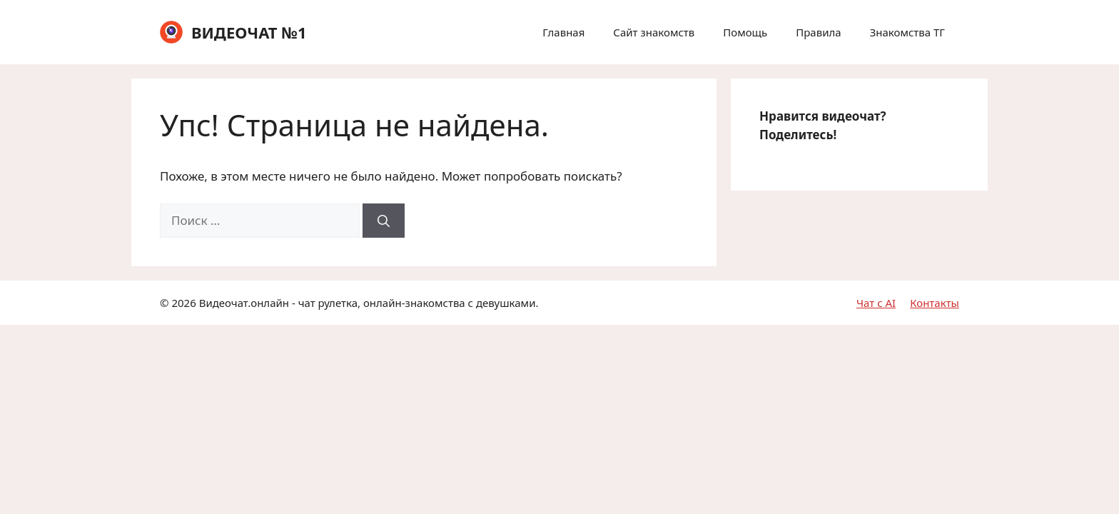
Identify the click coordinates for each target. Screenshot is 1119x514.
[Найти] (384, 220)
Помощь (745, 32)
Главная (563, 32)
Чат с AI (876, 303)
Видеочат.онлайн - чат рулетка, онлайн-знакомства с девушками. (369, 303)
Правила (818, 32)
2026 (183, 303)
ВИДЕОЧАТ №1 (249, 32)
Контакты (934, 303)
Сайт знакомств (653, 32)
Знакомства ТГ (907, 32)
